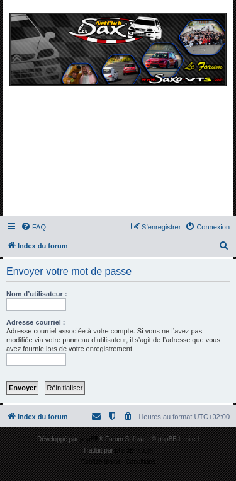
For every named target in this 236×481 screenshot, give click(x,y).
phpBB (89, 439)
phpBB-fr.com (134, 450)
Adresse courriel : (35, 322)
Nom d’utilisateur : (36, 294)
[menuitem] (33, 227)
